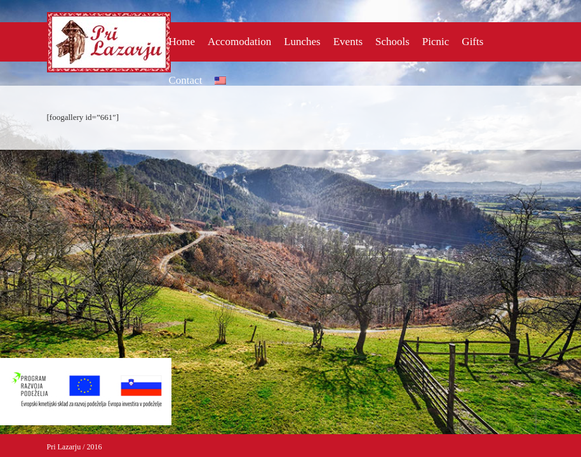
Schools (392, 42)
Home (182, 42)
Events (348, 42)
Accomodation (239, 42)
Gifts (472, 42)
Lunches (302, 42)
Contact (186, 80)
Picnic (436, 42)
